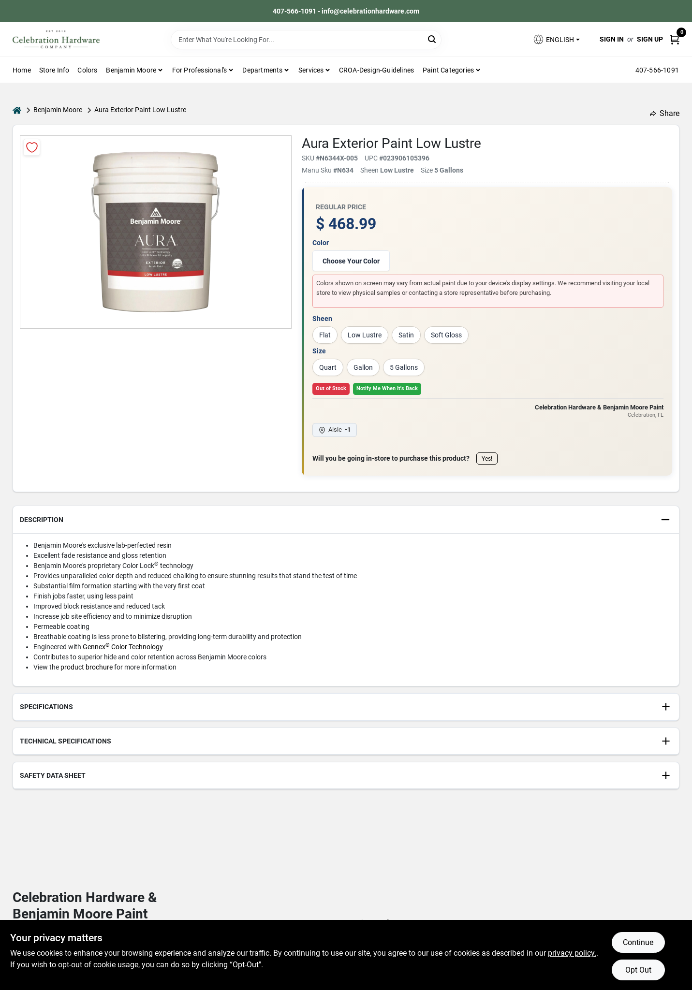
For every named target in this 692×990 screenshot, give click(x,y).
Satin (406, 335)
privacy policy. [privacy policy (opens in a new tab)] (572, 953)
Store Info (54, 70)
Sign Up (650, 39)
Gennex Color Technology (123, 647)
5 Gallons (404, 367)
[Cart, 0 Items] (674, 39)
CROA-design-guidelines (376, 70)
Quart (328, 367)
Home (22, 70)
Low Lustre (365, 335)
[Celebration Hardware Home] (56, 39)
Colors (87, 70)
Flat (325, 335)
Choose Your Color (351, 261)
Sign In (612, 39)
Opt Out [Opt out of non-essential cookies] (638, 970)
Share (664, 113)
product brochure (86, 667)
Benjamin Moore (57, 110)
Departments (262, 70)
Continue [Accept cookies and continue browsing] (638, 942)
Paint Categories (448, 70)
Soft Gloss (446, 335)
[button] (556, 39)
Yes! (487, 458)
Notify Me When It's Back (387, 388)
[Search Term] (306, 39)
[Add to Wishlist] (31, 147)
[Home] (17, 110)
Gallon (363, 367)
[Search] (433, 39)
